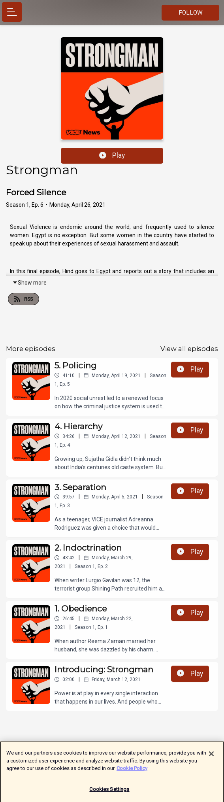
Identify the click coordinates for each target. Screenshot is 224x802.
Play (112, 155)
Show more (29, 282)
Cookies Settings (109, 792)
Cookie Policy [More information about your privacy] (132, 771)
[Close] (211, 757)
